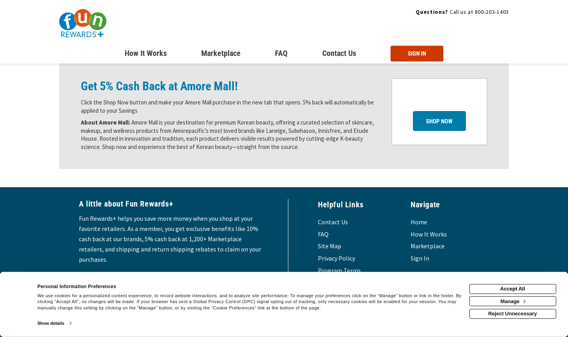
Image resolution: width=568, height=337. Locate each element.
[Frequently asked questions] (281, 54)
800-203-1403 (492, 11)
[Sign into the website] (416, 53)
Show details (50, 323)
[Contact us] (339, 54)
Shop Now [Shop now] (439, 121)
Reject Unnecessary (512, 314)
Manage (513, 301)
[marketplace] (221, 54)
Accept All (512, 289)
